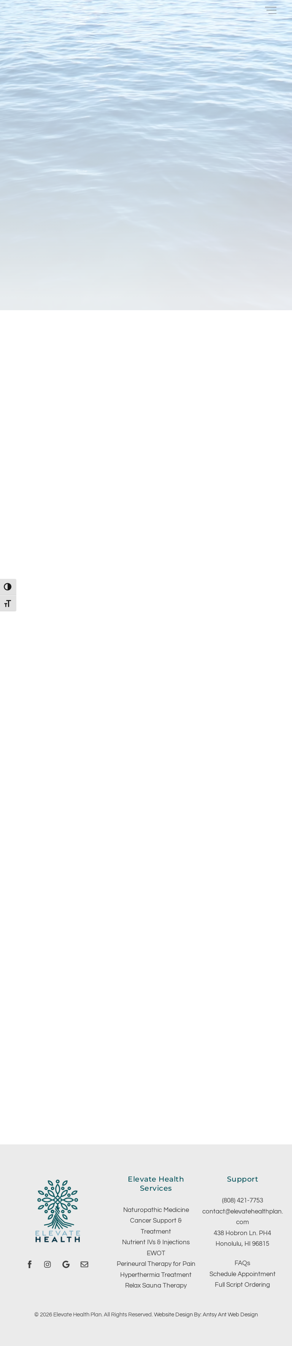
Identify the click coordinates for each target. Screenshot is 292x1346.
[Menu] (270, 10)
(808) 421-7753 (242, 1200)
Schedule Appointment (242, 1274)
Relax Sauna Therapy (156, 1285)
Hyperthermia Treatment (156, 1275)
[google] (66, 1264)
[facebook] (29, 1264)
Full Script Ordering (242, 1284)
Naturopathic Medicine (156, 1210)
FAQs (242, 1263)
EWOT (156, 1253)
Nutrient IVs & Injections (156, 1242)
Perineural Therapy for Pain (156, 1264)
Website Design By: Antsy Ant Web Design (206, 1314)
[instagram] (48, 1264)
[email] (84, 1264)
